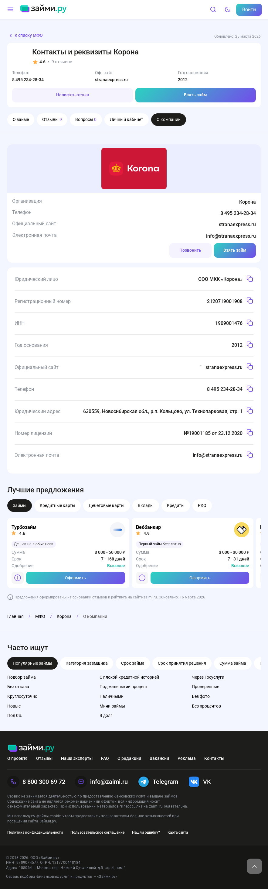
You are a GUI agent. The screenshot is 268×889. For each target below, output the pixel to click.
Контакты (214, 758)
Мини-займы (112, 706)
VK (199, 782)
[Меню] (10, 9)
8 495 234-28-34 (28, 79)
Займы (19, 505)
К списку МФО (25, 35)
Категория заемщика (87, 663)
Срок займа (132, 663)
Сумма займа (232, 663)
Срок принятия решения (182, 663)
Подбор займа (21, 677)
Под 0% (14, 715)
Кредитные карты (57, 505)
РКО (202, 505)
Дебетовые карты (106, 505)
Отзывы (52, 119)
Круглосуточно (22, 696)
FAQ (105, 758)
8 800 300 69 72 (36, 782)
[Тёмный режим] (228, 9)
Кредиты (176, 505)
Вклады (146, 505)
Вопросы (86, 119)
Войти (249, 9)
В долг (106, 715)
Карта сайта (178, 832)
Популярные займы (32, 663)
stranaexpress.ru (111, 79)
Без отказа (18, 686)
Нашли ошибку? (146, 832)
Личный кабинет (126, 119)
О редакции (129, 758)
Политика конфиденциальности (35, 832)
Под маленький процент (124, 686)
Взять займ (195, 94)
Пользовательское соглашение (97, 832)
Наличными (112, 696)
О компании (169, 119)
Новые (14, 706)
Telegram (157, 782)
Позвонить (190, 250)
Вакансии (159, 758)
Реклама (187, 758)
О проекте (17, 758)
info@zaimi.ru (101, 782)
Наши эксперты (77, 758)
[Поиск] (213, 9)
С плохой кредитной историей (129, 677)
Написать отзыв (72, 94)
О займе (21, 119)
